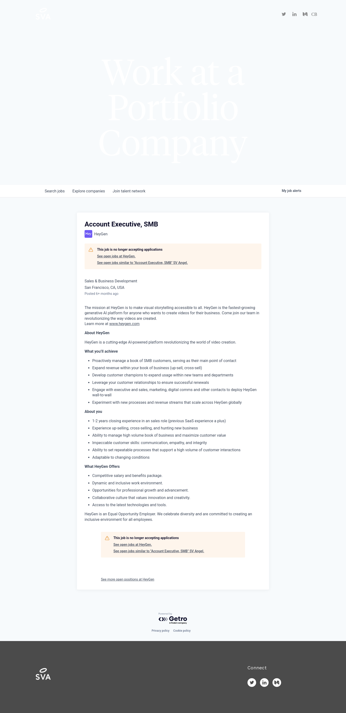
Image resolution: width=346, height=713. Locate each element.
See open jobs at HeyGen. (116, 256)
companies (88, 191)
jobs (55, 191)
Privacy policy (160, 630)
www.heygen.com (124, 323)
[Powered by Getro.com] (173, 618)
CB (314, 14)
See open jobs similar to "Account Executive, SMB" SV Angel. (142, 263)
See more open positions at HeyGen (127, 579)
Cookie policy (182, 630)
